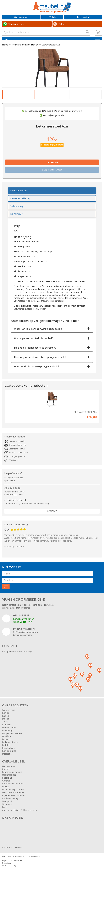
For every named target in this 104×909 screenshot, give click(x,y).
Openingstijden (9, 796)
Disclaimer (6, 884)
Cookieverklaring (10, 819)
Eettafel (6, 766)
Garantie (6, 801)
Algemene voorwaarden (13, 816)
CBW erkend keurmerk (12, 804)
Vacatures (7, 825)
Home (5, 50)
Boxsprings (7, 751)
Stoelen (5, 739)
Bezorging (7, 798)
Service (5, 807)
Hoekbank (7, 757)
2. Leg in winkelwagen (52, 190)
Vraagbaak (7, 822)
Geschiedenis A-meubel (13, 813)
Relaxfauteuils (8, 769)
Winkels (52, 17)
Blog (4, 828)
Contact (52, 532)
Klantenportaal (83, 17)
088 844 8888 (12, 509)
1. (52, 183)
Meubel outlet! (9, 748)
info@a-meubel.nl (15, 521)
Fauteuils (6, 745)
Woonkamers (8, 731)
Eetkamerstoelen (10, 763)
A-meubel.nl (37, 877)
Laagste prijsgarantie (12, 793)
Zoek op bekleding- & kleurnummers (19, 831)
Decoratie (7, 774)
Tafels (5, 742)
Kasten (5, 736)
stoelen (14, 50)
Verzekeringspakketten (13, 810)
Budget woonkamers (12, 754)
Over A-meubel (21, 17)
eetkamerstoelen (29, 50)
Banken (5, 734)
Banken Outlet (9, 772)
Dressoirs (6, 760)
